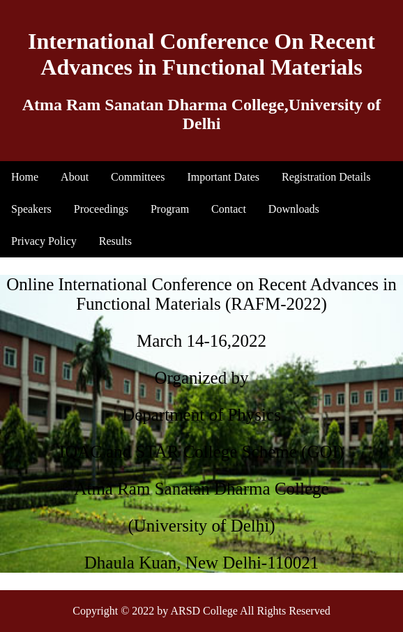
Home (24, 177)
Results (115, 241)
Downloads (293, 209)
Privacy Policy (44, 241)
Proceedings (101, 209)
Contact (228, 209)
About (75, 177)
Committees (138, 177)
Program (170, 209)
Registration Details (326, 177)
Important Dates (223, 177)
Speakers (31, 209)
